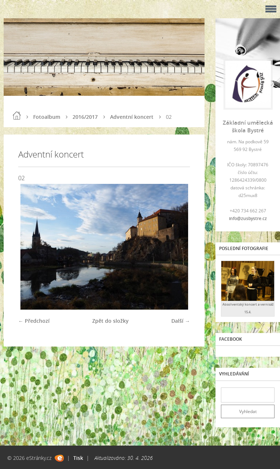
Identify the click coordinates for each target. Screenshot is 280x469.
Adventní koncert (131, 116)
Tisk (78, 457)
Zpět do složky (110, 320)
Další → (180, 320)
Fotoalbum (46, 116)
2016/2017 (85, 116)
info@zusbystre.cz (248, 218)
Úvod (17, 115)
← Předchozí (34, 320)
